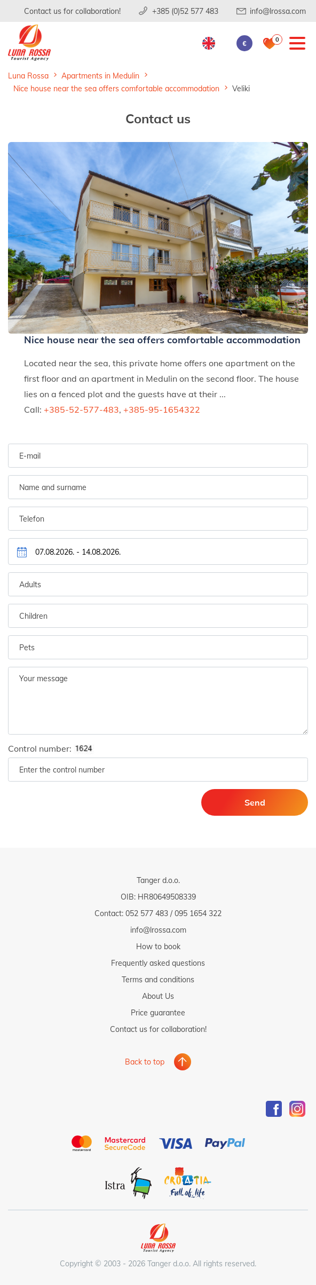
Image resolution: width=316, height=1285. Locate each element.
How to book (158, 946)
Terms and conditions (158, 979)
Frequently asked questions (158, 963)
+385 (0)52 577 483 (185, 11)
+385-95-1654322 (161, 409)
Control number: (54, 749)
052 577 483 (146, 913)
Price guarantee (158, 1012)
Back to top (144, 1062)
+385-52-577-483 (81, 409)
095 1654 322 (198, 913)
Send (254, 802)
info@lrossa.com (278, 11)
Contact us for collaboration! (72, 11)
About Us (158, 996)
